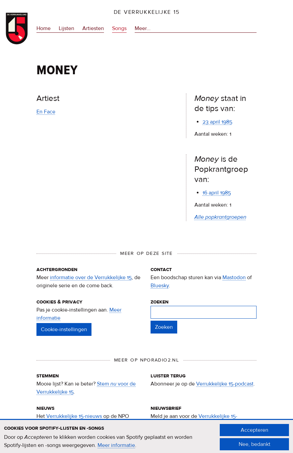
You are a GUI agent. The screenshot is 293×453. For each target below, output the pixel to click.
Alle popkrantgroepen (220, 217)
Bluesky (160, 285)
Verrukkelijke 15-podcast (225, 383)
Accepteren (254, 432)
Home (43, 28)
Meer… (143, 28)
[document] (146, 439)
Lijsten (66, 28)
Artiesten (93, 28)
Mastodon (234, 277)
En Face (45, 111)
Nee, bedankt (254, 446)
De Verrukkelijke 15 (147, 12)
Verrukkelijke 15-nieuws (74, 416)
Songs (119, 28)
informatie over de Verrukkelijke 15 (91, 277)
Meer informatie (116, 448)
